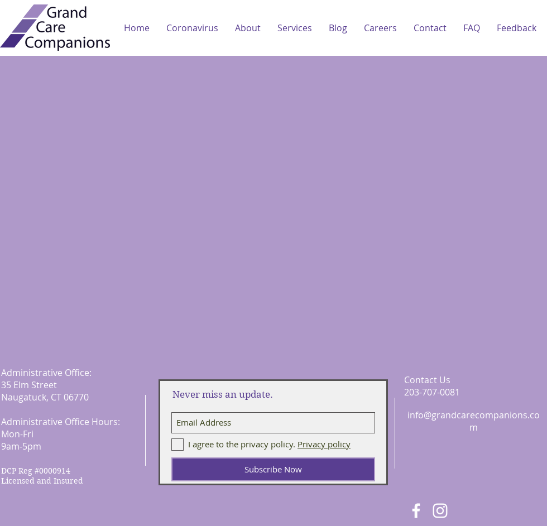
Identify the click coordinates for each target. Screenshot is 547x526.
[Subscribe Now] (273, 469)
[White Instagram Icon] (440, 510)
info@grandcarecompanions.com (473, 421)
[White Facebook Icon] (416, 510)
